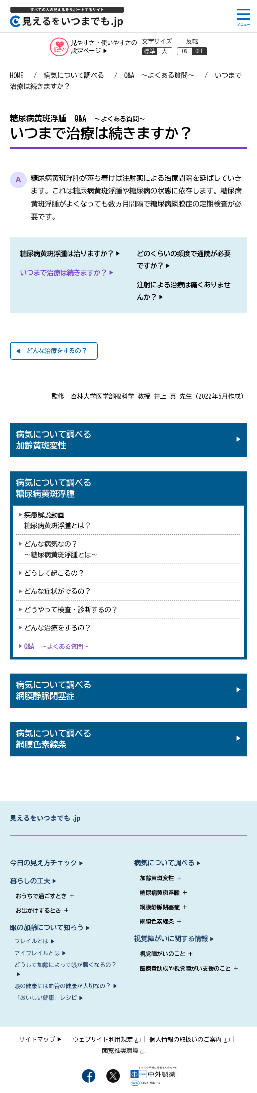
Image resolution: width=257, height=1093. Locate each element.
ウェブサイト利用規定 (107, 1039)
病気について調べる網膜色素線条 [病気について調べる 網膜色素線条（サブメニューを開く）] (53, 739)
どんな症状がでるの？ (57, 591)
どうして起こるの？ (54, 573)
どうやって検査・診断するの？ (71, 609)
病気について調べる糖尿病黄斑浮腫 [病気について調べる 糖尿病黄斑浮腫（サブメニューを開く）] (53, 488)
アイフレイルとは (37, 953)
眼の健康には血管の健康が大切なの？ (62, 986)
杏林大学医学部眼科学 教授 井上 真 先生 (131, 396)
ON (184, 51)
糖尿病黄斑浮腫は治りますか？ (67, 253)
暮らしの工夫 (30, 880)
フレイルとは (31, 941)
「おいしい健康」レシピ (45, 997)
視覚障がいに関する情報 (171, 938)
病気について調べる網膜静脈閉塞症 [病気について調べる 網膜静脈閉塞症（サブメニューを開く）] (53, 690)
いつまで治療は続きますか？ (63, 272)
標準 (149, 51)
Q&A (56, 646)
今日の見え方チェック (43, 862)
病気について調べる (74, 75)
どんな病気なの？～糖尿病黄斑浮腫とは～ (61, 549)
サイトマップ (37, 1039)
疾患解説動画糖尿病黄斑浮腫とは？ (57, 520)
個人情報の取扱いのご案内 (189, 1039)
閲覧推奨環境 (124, 1050)
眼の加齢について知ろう (47, 927)
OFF (199, 51)
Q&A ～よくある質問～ (159, 75)
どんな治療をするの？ (57, 351)
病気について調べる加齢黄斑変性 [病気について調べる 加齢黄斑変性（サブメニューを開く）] (53, 440)
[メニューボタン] (243, 17)
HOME (16, 75)
